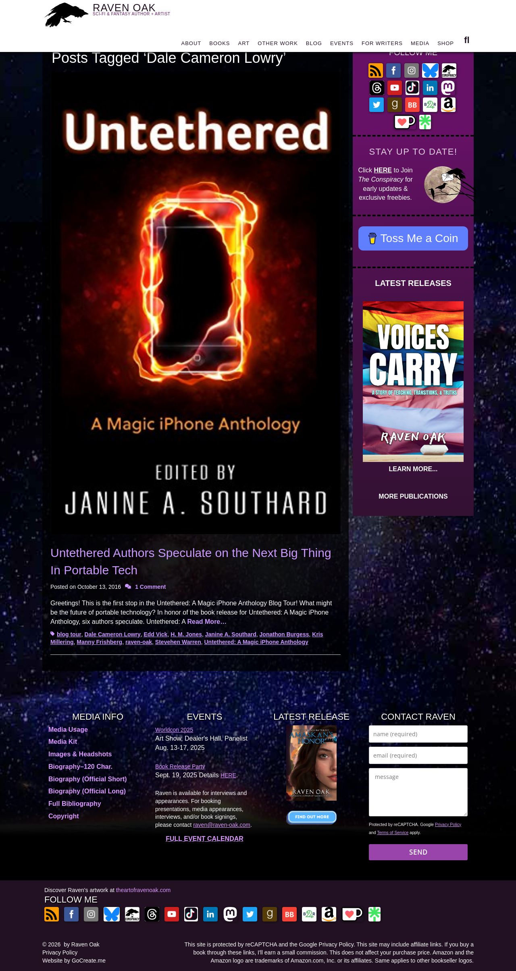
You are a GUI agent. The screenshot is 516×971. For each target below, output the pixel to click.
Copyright (63, 816)
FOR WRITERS (382, 45)
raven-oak (138, 642)
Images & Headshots (80, 754)
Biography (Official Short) (87, 779)
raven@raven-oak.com (221, 825)
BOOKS (219, 45)
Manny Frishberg (99, 642)
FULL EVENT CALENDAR (204, 838)
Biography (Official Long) (87, 791)
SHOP (445, 45)
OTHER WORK (278, 45)
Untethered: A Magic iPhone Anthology (256, 642)
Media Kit (62, 741)
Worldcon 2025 (174, 730)
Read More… (207, 621)
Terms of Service (392, 832)
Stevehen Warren (178, 642)
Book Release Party (180, 766)
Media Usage (68, 729)
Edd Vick (155, 634)
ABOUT (191, 45)
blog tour (69, 634)
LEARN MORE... (413, 469)
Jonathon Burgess (284, 634)
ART (244, 45)
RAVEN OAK (143, 12)
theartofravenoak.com (143, 890)
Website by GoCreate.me (74, 960)
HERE (383, 170)
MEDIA (420, 45)
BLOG (314, 45)
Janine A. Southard (230, 634)
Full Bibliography (74, 803)
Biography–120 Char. (80, 766)
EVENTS (342, 45)
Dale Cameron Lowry (112, 634)
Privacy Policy (448, 824)
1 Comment (150, 587)
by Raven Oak (82, 944)
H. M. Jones (186, 634)
